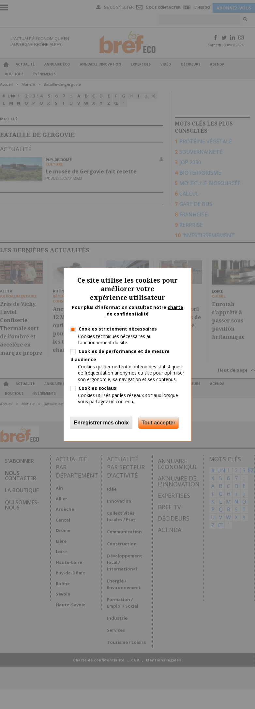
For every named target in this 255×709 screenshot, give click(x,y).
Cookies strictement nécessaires (118, 329)
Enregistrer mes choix (101, 422)
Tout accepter (158, 422)
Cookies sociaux (97, 388)
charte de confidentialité (145, 310)
